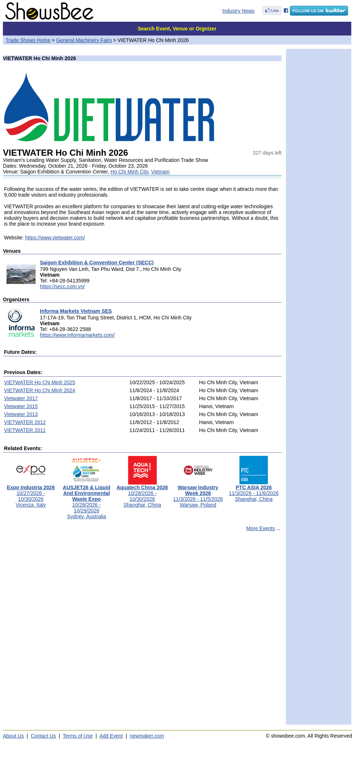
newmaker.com (147, 736)
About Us (13, 736)
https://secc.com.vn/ (62, 286)
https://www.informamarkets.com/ (77, 335)
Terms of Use (78, 736)
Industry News (238, 11)
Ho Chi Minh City (129, 172)
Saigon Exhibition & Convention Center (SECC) (97, 262)
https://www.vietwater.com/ (55, 237)
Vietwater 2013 (21, 414)
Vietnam (160, 172)
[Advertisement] (88, 631)
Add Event (111, 736)
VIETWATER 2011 (25, 430)
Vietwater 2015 (21, 406)
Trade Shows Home (28, 40)
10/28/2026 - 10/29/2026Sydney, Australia (86, 499)
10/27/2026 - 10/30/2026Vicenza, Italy (31, 494)
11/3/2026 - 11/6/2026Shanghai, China (254, 491)
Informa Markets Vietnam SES (76, 311)
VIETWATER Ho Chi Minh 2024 (39, 390)
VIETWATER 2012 (25, 422)
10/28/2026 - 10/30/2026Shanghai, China (142, 494)
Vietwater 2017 (21, 398)
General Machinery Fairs (84, 40)
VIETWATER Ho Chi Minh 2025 (39, 382)
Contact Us (43, 736)
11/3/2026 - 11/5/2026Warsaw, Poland (198, 494)
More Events (260, 528)
